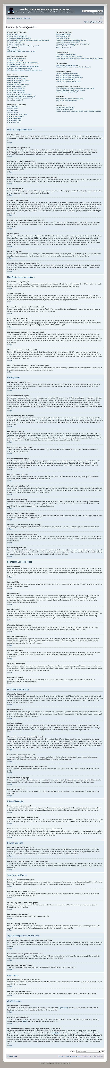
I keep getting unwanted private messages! (69, 56)
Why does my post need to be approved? (20, 98)
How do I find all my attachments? (66, 100)
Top (10, 143)
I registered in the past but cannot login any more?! (23, 46)
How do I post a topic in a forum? (17, 76)
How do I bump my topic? (15, 100)
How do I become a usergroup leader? (68, 42)
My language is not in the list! (16, 64)
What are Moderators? (63, 36)
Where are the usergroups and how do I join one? (71, 40)
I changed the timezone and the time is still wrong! (22, 62)
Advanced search (97, 13)
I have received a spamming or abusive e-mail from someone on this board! (79, 58)
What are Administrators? (64, 34)
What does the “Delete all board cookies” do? (21, 51)
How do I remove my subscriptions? (67, 92)
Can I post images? (13, 112)
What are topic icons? (14, 122)
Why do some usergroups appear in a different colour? (73, 44)
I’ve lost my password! (14, 42)
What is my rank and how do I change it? (19, 68)
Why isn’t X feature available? (65, 109)
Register (94, 22)
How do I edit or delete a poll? (16, 86)
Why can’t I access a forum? (16, 88)
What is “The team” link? (63, 48)
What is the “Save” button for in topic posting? (21, 96)
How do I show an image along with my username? (23, 66)
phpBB (49, 1063)
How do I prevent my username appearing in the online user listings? (28, 40)
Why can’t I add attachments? (16, 90)
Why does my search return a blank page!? (69, 77)
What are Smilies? (13, 110)
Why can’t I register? (13, 50)
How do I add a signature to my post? (18, 80)
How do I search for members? (65, 79)
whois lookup (55, 1033)
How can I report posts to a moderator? (19, 94)
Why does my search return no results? (68, 75)
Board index (27, 18)
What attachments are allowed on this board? (70, 98)
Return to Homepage (15, 18)
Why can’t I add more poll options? (18, 84)
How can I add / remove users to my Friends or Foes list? (73, 67)
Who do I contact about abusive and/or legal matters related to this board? (79, 111)
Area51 (25, 1021)
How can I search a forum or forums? (67, 73)
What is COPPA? (12, 48)
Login (101, 22)
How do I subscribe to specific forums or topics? (71, 90)
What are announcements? (15, 116)
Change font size (101, 18)
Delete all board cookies (72, 1056)
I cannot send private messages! (66, 54)
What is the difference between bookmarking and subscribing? (75, 88)
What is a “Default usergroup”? (65, 46)
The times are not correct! (15, 60)
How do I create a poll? (14, 82)
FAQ (87, 22)
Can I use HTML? (12, 108)
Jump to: (72, 1051)
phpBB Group (63, 1008)
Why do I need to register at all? (17, 36)
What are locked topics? (14, 120)
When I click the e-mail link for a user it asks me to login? (24, 70)
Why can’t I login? (12, 34)
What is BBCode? (12, 106)
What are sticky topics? (14, 118)
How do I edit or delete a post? (16, 78)
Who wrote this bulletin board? (65, 107)
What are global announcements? (17, 114)
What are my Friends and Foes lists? (67, 65)
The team (61, 1056)
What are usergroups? (63, 38)
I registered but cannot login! (16, 44)
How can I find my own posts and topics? (68, 81)
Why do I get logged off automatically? (19, 38)
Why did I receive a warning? (16, 92)
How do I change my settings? (16, 58)
